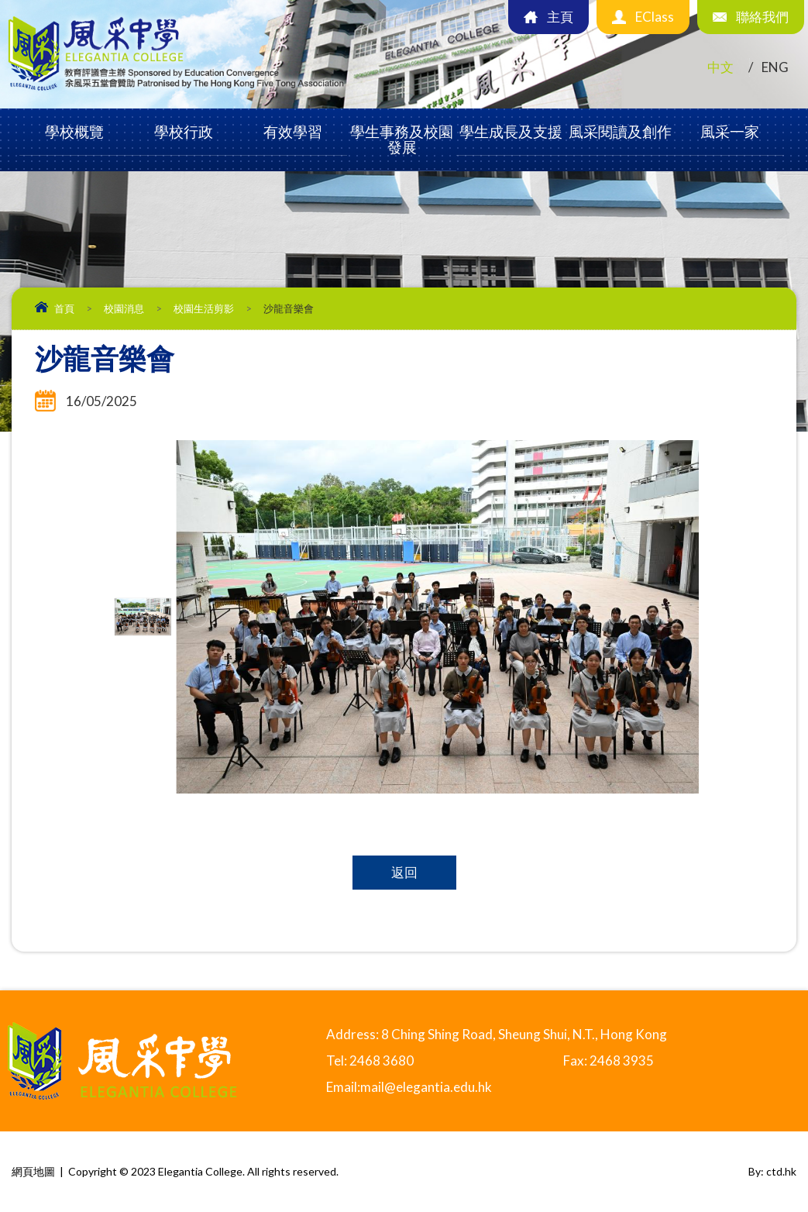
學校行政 (183, 131)
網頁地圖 (33, 1171)
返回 (404, 872)
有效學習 (292, 131)
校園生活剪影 (204, 308)
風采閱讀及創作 (620, 131)
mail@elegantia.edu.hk (426, 1087)
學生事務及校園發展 (401, 139)
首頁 (64, 308)
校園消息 (124, 308)
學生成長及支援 (510, 131)
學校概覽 (74, 131)
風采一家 (729, 131)
